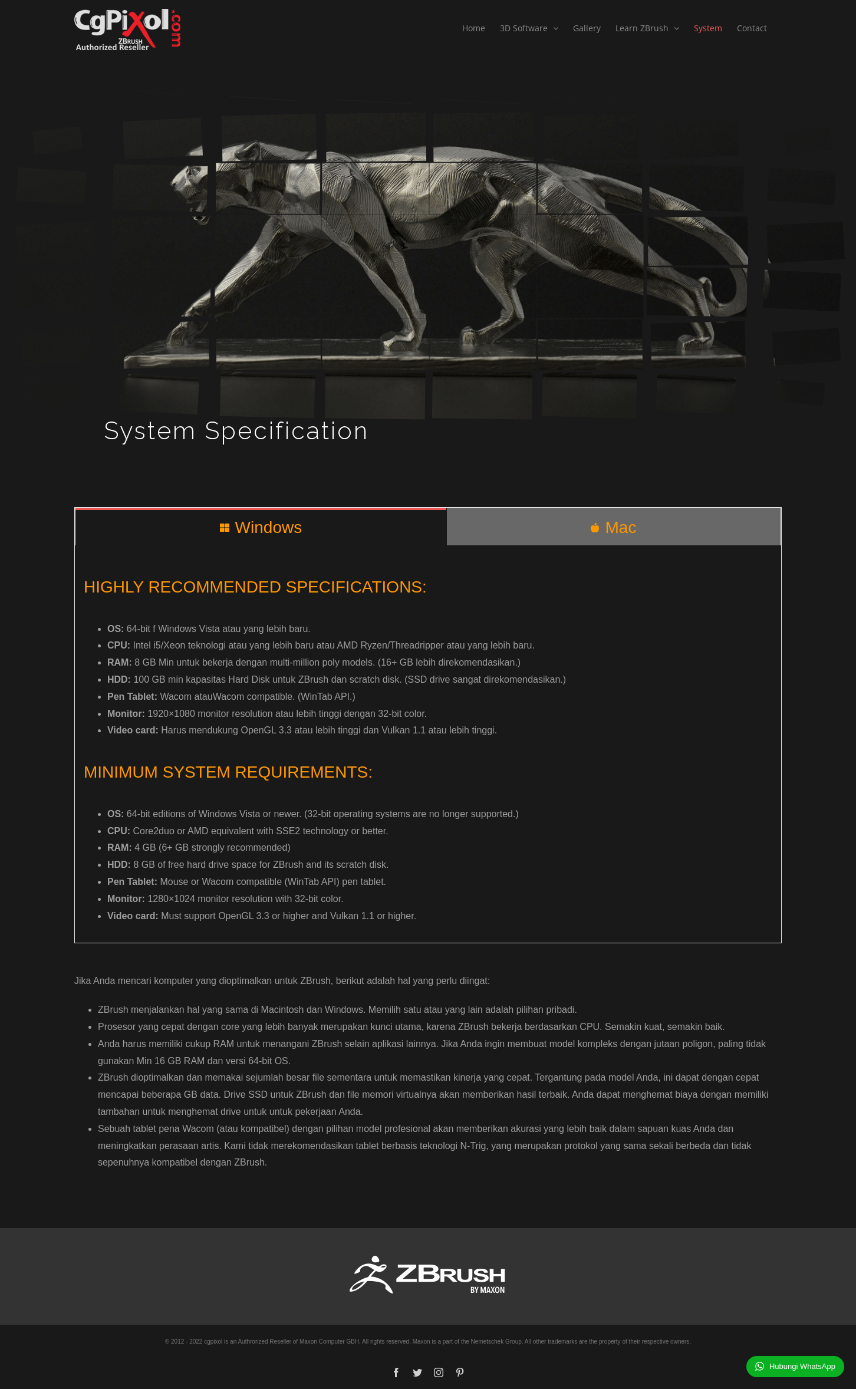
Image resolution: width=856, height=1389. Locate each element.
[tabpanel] (428, 744)
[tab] (260, 526)
